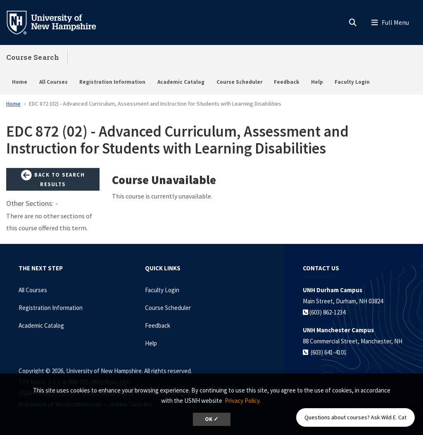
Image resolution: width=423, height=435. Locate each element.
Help (317, 81)
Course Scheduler (239, 81)
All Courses (53, 81)
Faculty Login (352, 81)
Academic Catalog (180, 81)
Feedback (286, 81)
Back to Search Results (53, 179)
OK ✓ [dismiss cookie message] (212, 419)
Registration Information (112, 81)
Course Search (32, 57)
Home (19, 81)
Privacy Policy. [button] (243, 400)
